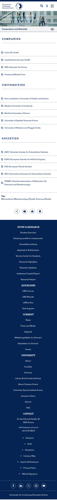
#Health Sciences (36, 199)
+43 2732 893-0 (28, 430)
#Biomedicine (7, 199)
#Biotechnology (21, 199)
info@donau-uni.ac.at (28, 427)
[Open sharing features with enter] (17, 211)
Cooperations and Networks (27, 30)
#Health (47, 199)
